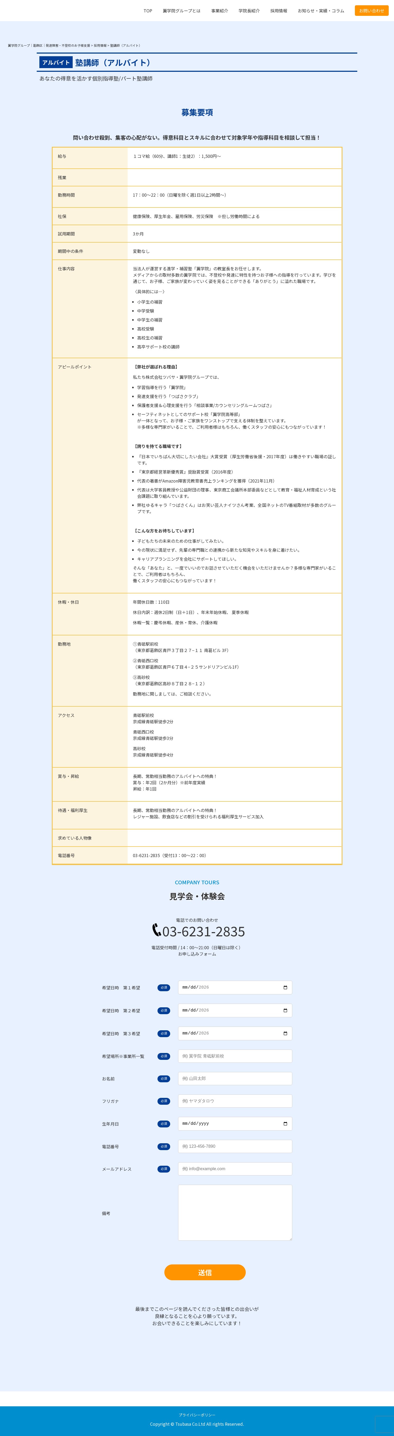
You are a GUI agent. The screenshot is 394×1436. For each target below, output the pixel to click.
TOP (147, 10)
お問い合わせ (371, 10)
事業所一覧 (133, 1059)
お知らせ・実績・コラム (321, 10)
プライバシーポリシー (197, 1414)
